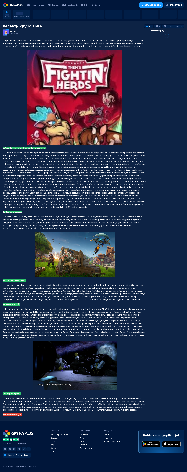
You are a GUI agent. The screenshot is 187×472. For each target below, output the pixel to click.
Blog (53, 444)
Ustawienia (84, 434)
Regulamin (108, 438)
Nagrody (54, 438)
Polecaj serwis (86, 448)
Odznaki (83, 444)
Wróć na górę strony (59, 434)
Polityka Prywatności (112, 441)
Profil (82, 438)
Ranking (54, 448)
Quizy (53, 441)
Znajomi (83, 441)
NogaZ (13, 31)
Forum (53, 451)
